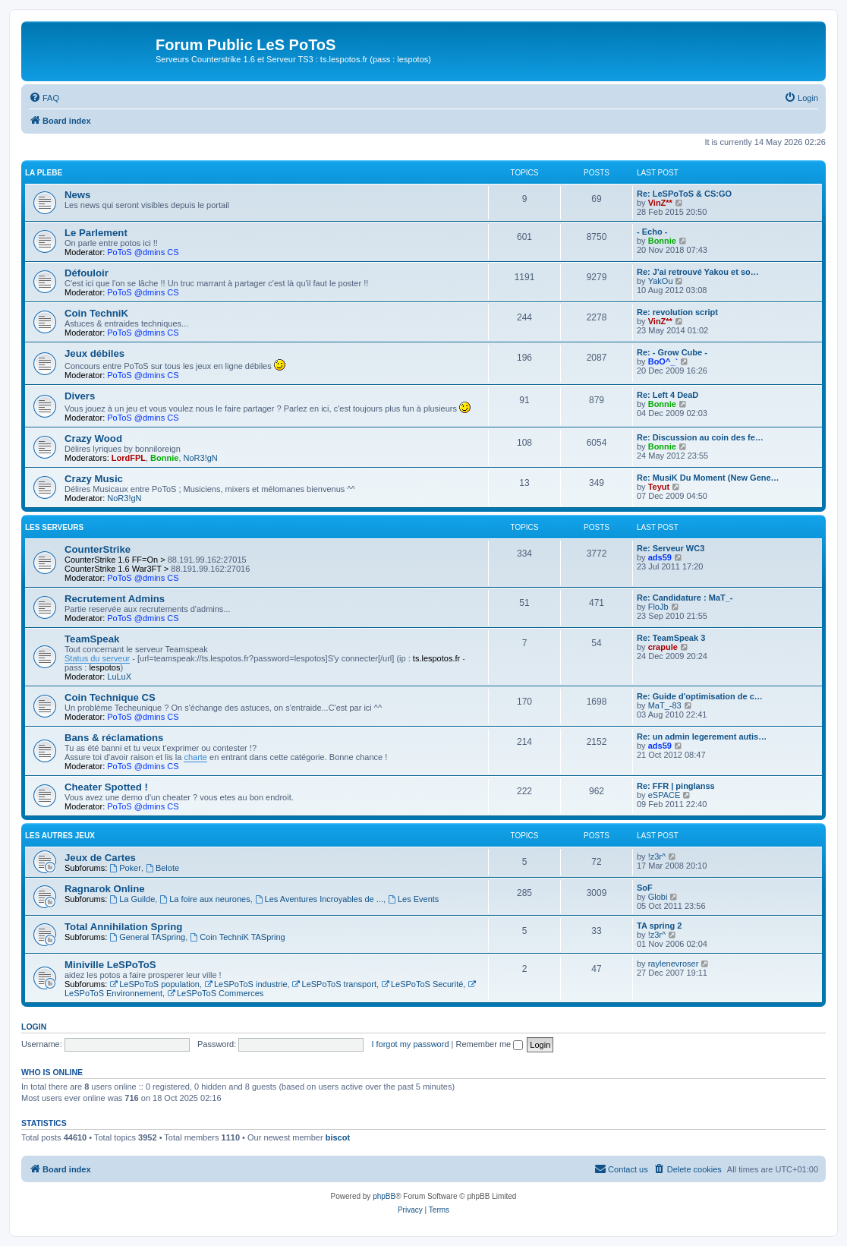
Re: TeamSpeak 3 (671, 637)
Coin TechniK (96, 313)
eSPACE (664, 795)
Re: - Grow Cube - (672, 352)
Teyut (659, 486)
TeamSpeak (92, 639)
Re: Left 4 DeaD (667, 394)
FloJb (658, 606)
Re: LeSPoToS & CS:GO (684, 193)
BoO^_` (663, 361)
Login (33, 1026)
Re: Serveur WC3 (670, 548)
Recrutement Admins (115, 598)
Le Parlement (96, 232)
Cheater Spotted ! (106, 787)
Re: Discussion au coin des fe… (700, 437)
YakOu (660, 280)
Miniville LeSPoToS (110, 964)
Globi (658, 896)
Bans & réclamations (114, 737)
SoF (645, 887)
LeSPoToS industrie (245, 984)
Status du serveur (97, 658)
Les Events (413, 899)
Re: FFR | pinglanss (676, 785)
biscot (338, 1137)
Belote (162, 867)
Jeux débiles (94, 353)
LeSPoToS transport (334, 984)
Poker (125, 867)
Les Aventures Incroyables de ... (319, 899)
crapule (663, 646)
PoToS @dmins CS (142, 252)
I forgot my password (410, 1044)
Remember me (489, 1044)
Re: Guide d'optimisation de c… (700, 696)
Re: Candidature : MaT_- (685, 597)
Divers (80, 396)
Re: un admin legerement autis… (702, 736)
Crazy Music (94, 478)
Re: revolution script (677, 312)
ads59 (660, 557)
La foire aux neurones (204, 899)
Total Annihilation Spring (123, 926)
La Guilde (132, 899)
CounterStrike (98, 549)
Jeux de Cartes (100, 857)
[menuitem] (44, 98)
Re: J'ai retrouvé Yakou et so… (698, 271)
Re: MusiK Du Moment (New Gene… (708, 477)
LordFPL (129, 457)
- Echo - (652, 231)
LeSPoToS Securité (422, 984)
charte (195, 757)
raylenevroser (673, 963)
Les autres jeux (60, 835)
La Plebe (43, 173)
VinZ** (660, 202)
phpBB (384, 1196)
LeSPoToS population (154, 984)
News (77, 194)
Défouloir (87, 273)
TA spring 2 (659, 925)
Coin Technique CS (110, 697)
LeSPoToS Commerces (215, 993)
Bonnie (662, 240)
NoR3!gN (201, 457)
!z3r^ (657, 856)
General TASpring (147, 937)
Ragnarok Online (105, 888)
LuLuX (119, 676)
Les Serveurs (54, 527)
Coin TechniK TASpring (237, 937)
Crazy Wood (93, 438)
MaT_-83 (665, 705)
